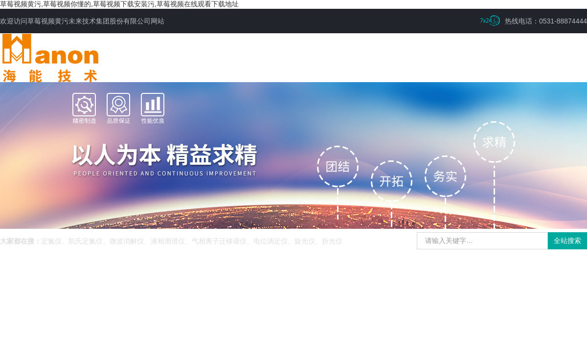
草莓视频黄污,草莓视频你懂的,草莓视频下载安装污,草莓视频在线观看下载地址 (119, 4)
